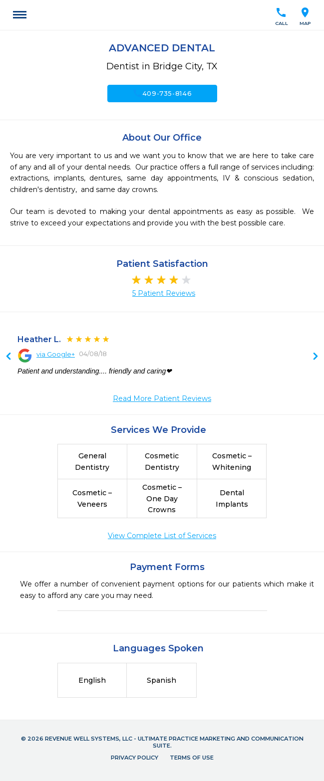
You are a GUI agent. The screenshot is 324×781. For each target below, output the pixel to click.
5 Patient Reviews (163, 293)
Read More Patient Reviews (162, 398)
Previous (316, 357)
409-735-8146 (162, 93)
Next (8, 357)
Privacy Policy (134, 757)
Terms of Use (192, 757)
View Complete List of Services (162, 535)
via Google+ (55, 354)
